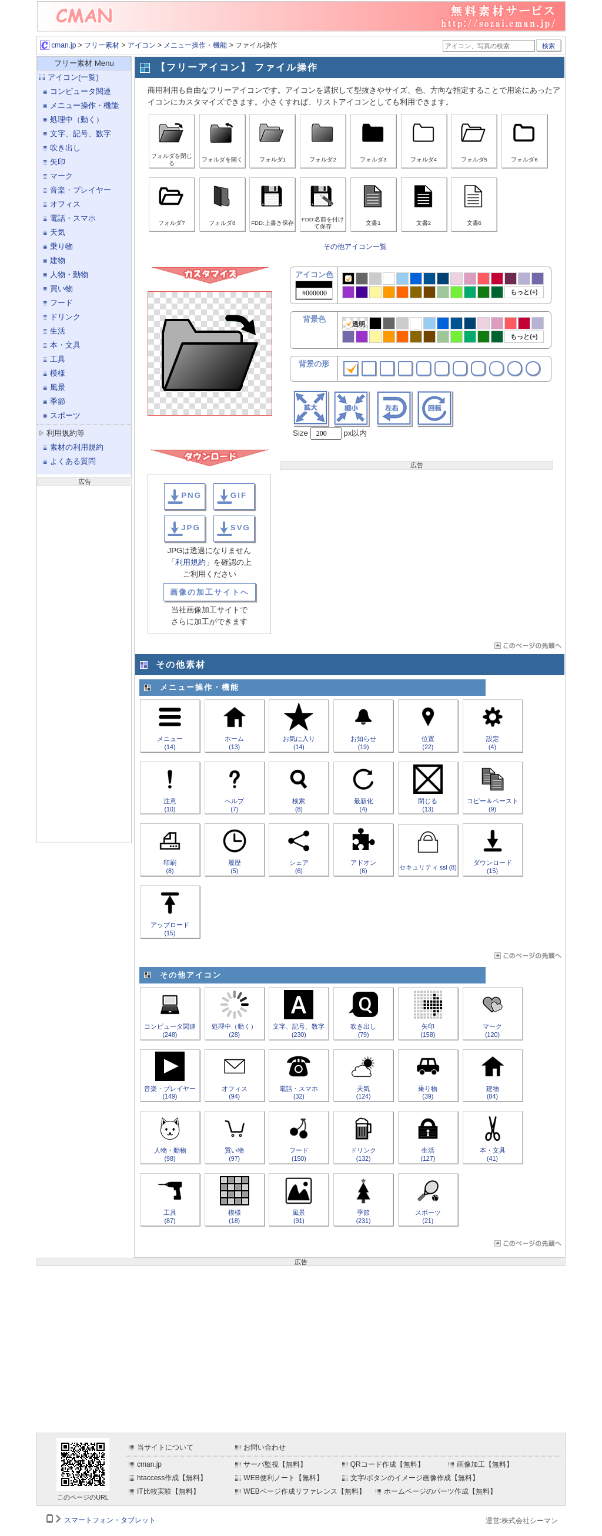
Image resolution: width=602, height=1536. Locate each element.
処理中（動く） (76, 119)
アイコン (142, 45)
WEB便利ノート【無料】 (283, 1478)
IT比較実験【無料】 (168, 1491)
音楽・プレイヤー (80, 190)
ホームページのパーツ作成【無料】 (440, 1491)
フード (61, 302)
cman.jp (58, 45)
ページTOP (527, 646)
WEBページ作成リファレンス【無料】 (304, 1491)
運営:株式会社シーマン (522, 1521)
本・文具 (65, 345)
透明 (355, 324)
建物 (57, 260)
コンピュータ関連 (80, 91)
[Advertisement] (84, 663)
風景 (57, 387)
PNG (191, 495)
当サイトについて (165, 1447)
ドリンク (65, 316)
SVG (240, 527)
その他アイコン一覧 (355, 246)
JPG (190, 527)
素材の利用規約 (76, 447)
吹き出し (65, 147)
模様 (57, 373)
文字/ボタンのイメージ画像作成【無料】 (414, 1478)
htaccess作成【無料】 (172, 1478)
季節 (57, 401)
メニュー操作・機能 (195, 45)
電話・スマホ (73, 218)
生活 (57, 330)
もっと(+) (523, 291)
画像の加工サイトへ (209, 592)
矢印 (57, 161)
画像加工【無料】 (485, 1464)
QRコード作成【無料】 (387, 1464)
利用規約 (190, 562)
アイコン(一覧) (73, 77)
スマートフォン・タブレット (110, 1520)
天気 (57, 232)
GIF (238, 495)
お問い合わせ (264, 1447)
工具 (57, 359)
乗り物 (61, 246)
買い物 (61, 288)
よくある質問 (73, 461)
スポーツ (65, 415)
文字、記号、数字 (80, 133)
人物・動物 (69, 274)
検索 (548, 45)
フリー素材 (101, 45)
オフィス (65, 204)
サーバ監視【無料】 (275, 1464)
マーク (61, 175)
